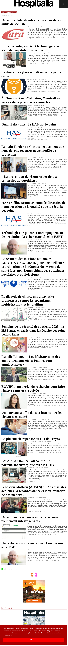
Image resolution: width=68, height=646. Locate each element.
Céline (34, 224)
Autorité (29, 224)
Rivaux (60, 379)
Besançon (38, 510)
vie (59, 405)
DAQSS (38, 224)
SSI (28, 197)
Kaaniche (36, 405)
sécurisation (37, 511)
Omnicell (55, 115)
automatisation (31, 452)
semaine (48, 348)
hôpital (38, 168)
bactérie (29, 319)
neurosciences (43, 379)
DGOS (28, 430)
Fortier (33, 168)
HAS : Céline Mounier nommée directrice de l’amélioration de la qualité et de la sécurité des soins (33, 206)
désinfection (44, 319)
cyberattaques (31, 195)
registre (44, 534)
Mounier (50, 224)
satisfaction (48, 139)
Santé (59, 224)
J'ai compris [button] (33, 640)
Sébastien (30, 511)
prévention (56, 319)
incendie (37, 63)
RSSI (48, 91)
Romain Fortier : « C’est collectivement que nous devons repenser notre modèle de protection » (32, 150)
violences (30, 169)
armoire (29, 115)
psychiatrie (55, 379)
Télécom (56, 405)
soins (59, 139)
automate (35, 115)
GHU (32, 379)
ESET (42, 560)
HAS (32, 139)
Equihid (29, 405)
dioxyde (50, 319)
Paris (49, 379)
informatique (48, 37)
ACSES (29, 37)
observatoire (35, 430)
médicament (49, 115)
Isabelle (36, 379)
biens (42, 510)
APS (28, 480)
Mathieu (52, 510)
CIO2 (39, 319)
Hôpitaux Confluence (44, 480)
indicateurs (36, 139)
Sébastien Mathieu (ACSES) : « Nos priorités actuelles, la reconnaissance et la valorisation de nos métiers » (33, 491)
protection (44, 168)
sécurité (62, 37)
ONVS (40, 430)
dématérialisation (39, 37)
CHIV (37, 480)
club (32, 91)
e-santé (36, 91)
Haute (45, 224)
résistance (30, 321)
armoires (32, 480)
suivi (54, 534)
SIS (64, 195)
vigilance (63, 405)
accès (29, 63)
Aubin (28, 91)
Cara (32, 37)
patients (32, 348)
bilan (28, 139)
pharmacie (37, 117)
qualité (43, 139)
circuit (40, 115)
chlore (35, 319)
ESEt (37, 252)
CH (37, 452)
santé (44, 430)
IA (32, 405)
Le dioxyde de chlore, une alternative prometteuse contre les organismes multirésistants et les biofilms (27, 300)
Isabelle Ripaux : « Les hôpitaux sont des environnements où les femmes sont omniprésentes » (30, 360)
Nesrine (41, 405)
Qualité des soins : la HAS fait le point (28, 124)
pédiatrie (37, 348)
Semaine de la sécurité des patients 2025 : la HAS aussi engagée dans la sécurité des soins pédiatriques (33, 330)
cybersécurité (40, 195)
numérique (56, 37)
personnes (58, 510)
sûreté (29, 39)
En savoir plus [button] (7, 635)
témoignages (33, 197)
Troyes (59, 452)
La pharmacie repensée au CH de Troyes (30, 439)
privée (46, 405)
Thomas (57, 91)
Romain (50, 168)
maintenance (38, 534)
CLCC (44, 115)
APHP (28, 289)
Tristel (42, 321)
